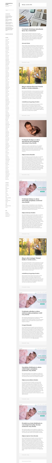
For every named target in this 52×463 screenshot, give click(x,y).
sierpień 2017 (7, 147)
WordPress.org (7, 216)
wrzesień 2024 (7, 63)
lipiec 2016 (6, 163)
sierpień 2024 (7, 64)
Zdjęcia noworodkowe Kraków (30, 380)
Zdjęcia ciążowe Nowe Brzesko (30, 436)
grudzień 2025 (7, 47)
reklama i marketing (8, 197)
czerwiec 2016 (7, 164)
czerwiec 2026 (7, 39)
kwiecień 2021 (7, 108)
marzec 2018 (7, 140)
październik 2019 (7, 124)
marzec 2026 (7, 43)
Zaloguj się (6, 212)
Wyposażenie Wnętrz (8, 205)
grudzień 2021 (7, 99)
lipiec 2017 (6, 148)
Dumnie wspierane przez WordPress (26, 461)
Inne (6, 192)
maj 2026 (6, 40)
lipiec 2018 (6, 136)
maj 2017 (6, 151)
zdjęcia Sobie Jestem (25, 393)
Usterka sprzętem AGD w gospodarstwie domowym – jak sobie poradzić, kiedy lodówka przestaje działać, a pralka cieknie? (9, 29)
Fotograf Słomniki (27, 325)
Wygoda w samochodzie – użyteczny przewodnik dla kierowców (8, 20)
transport (6, 201)
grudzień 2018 (7, 132)
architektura (7, 184)
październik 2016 (7, 159)
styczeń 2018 (7, 143)
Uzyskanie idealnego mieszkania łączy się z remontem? (32, 29)
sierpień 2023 (7, 76)
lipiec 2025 (6, 51)
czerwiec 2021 (7, 107)
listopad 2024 (7, 60)
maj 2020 (6, 120)
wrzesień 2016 (7, 160)
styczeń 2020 (7, 123)
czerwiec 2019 (7, 127)
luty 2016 (6, 168)
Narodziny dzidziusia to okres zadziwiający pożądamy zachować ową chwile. (31, 368)
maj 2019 (6, 128)
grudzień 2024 (7, 59)
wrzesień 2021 (7, 103)
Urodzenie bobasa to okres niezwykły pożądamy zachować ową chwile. (32, 200)
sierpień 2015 (7, 176)
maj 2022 (6, 92)
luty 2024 (6, 71)
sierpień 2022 (7, 88)
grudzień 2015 (7, 171)
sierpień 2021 (7, 104)
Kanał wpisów (7, 213)
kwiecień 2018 (7, 139)
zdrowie (29, 115)
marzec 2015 (7, 179)
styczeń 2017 (7, 156)
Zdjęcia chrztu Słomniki (28, 154)
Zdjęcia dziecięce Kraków (28, 212)
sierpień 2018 (7, 135)
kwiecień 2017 (7, 152)
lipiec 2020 (6, 119)
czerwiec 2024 (7, 67)
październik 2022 (7, 87)
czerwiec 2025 (7, 52)
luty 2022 (6, 96)
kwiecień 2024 (7, 68)
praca (6, 196)
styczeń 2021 (7, 112)
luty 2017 (6, 155)
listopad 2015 (7, 172)
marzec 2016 (7, 167)
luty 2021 (6, 111)
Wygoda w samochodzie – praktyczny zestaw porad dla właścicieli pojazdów (9, 23)
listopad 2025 (7, 48)
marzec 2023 (7, 83)
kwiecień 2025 (7, 55)
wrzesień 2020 (7, 116)
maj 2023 (6, 80)
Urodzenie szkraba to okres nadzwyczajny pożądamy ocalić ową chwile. (32, 312)
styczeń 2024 (7, 72)
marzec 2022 (7, 95)
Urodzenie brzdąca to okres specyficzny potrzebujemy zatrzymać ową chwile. (31, 141)
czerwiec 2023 (7, 79)
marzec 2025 (7, 56)
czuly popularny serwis (9, 4)
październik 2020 (7, 115)
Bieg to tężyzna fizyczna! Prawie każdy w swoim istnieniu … (32, 87)
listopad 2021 (7, 100)
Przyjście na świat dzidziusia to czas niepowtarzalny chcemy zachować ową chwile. (32, 424)
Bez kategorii (7, 185)
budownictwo (7, 188)
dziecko (6, 189)
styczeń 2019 (7, 131)
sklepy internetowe (7, 200)
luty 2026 (6, 44)
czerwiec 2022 (7, 91)
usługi (6, 204)
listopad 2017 (7, 144)
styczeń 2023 (7, 84)
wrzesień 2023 (7, 75)
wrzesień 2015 (7, 175)
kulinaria (6, 193)
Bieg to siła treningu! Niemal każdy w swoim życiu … (31, 259)
